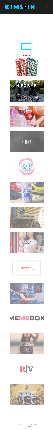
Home (26, 25)
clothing (45, 25)
